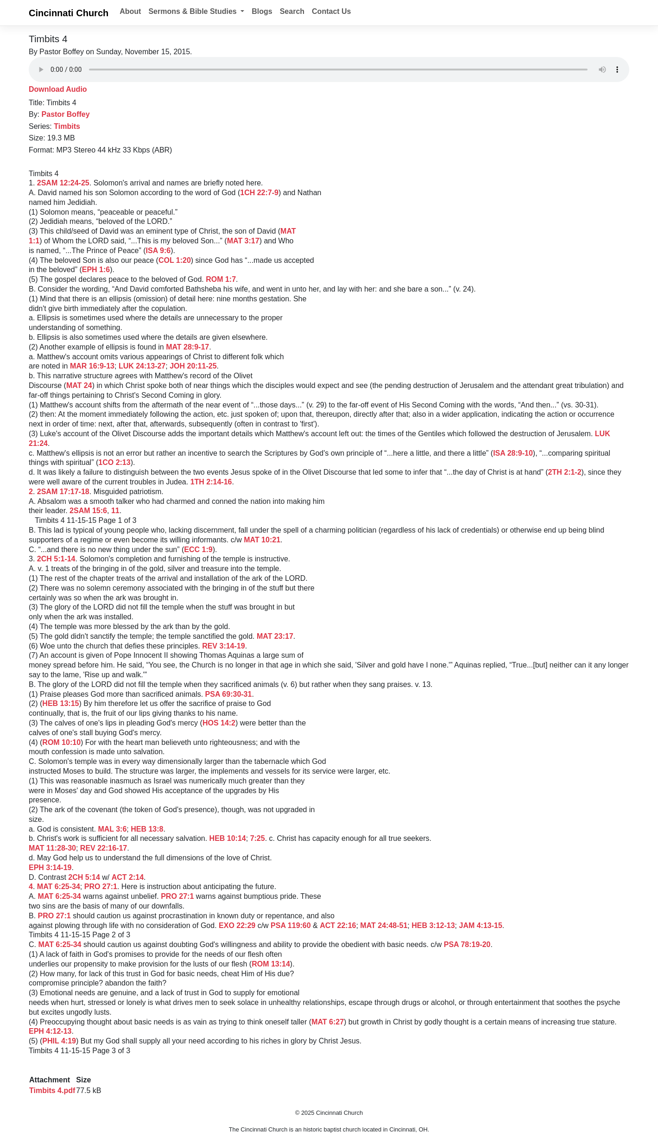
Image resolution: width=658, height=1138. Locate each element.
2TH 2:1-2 (565, 472)
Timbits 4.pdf (52, 1090)
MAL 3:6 (112, 829)
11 (115, 511)
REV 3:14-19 (223, 646)
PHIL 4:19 (59, 1041)
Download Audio (58, 89)
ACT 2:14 (128, 877)
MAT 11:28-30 (52, 848)
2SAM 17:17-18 (63, 492)
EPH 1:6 (96, 269)
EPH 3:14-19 (50, 867)
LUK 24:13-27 (142, 366)
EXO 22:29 (237, 925)
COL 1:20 (174, 260)
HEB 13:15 (60, 703)
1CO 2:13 (114, 462)
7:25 (257, 838)
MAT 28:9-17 (187, 347)
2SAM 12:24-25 (63, 183)
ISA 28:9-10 (513, 453)
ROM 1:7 (221, 279)
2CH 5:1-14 (56, 559)
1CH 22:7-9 (259, 193)
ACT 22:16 (338, 925)
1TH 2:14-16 (211, 482)
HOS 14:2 (218, 723)
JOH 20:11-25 (193, 366)
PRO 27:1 (100, 886)
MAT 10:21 (262, 540)
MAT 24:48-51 (383, 925)
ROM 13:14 (271, 964)
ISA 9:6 (158, 250)
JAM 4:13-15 (480, 925)
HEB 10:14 (227, 838)
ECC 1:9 (198, 549)
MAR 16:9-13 (92, 366)
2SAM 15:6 (88, 511)
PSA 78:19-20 (467, 944)
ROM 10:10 (61, 742)
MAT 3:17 (243, 241)
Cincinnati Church (68, 13)
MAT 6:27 (327, 1022)
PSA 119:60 (291, 925)
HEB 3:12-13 (433, 925)
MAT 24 (79, 385)
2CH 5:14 (84, 877)
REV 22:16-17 (103, 848)
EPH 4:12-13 (50, 1031)
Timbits (67, 126)
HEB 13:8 (147, 829)
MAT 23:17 (275, 636)
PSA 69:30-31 (228, 694)
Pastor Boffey (66, 114)
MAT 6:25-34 (58, 886)
